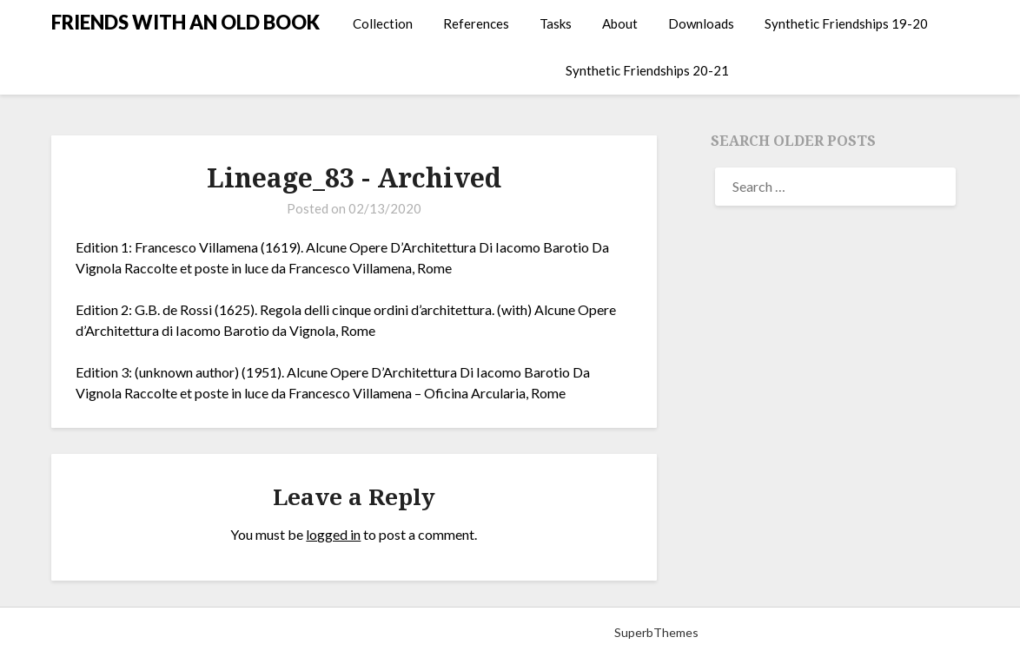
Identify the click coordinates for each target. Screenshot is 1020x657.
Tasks (556, 23)
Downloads (701, 23)
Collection (383, 23)
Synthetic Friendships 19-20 (846, 23)
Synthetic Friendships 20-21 (647, 70)
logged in (333, 534)
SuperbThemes (656, 632)
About (620, 23)
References (476, 23)
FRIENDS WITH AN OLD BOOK (185, 22)
